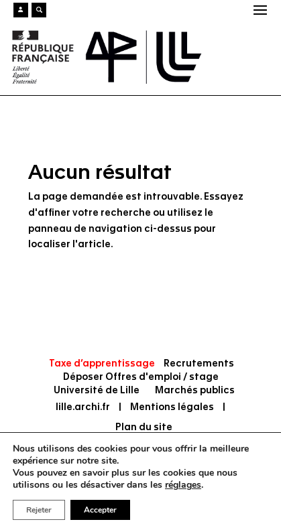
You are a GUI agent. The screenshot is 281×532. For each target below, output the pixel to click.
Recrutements (199, 364)
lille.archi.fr (83, 407)
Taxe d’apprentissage (102, 364)
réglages (183, 485)
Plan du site (143, 427)
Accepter (100, 510)
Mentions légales (172, 407)
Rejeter (39, 510)
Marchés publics (195, 390)
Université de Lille (96, 390)
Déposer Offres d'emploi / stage (141, 377)
